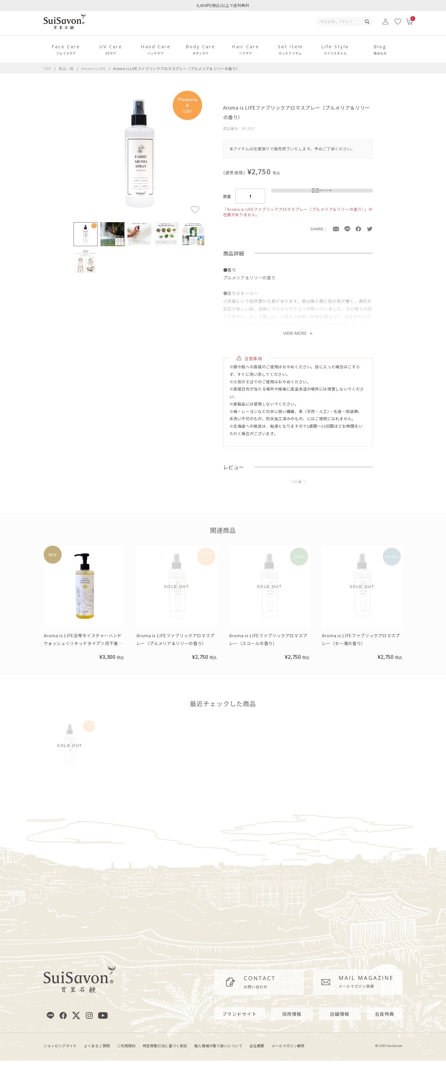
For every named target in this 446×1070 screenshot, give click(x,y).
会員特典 (385, 1023)
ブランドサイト (239, 1023)
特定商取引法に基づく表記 (165, 1054)
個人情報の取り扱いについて (218, 1054)
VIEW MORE (298, 333)
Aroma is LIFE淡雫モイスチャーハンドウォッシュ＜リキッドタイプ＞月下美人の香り (83, 652)
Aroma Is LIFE (94, 68)
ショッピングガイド (60, 1054)
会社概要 (256, 1054)
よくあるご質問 (97, 1054)
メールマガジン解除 (288, 1054)
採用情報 (292, 1023)
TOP (47, 68)
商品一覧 (66, 68)
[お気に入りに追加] (195, 209)
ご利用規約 (126, 1054)
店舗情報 (340, 1023)
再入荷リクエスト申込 (322, 196)
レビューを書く (297, 486)
